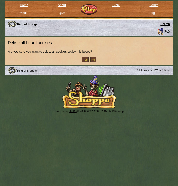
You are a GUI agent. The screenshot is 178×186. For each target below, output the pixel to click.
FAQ (167, 31)
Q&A (62, 13)
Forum (153, 5)
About (62, 5)
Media (24, 13)
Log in (154, 13)
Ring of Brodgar (27, 70)
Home (24, 5)
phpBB (73, 111)
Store (116, 5)
